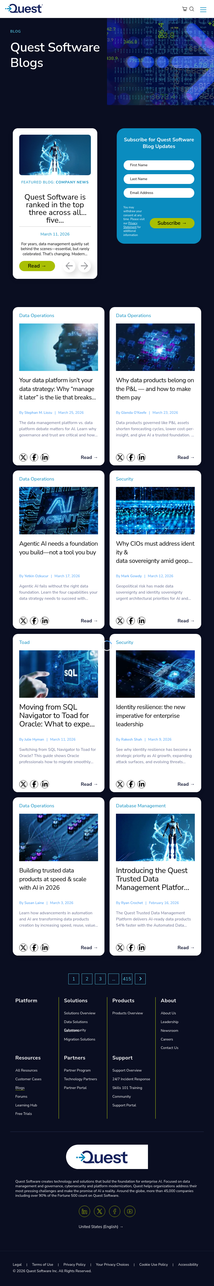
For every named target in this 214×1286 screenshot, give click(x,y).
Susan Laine (34, 903)
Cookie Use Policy (153, 1266)
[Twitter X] (99, 1213)
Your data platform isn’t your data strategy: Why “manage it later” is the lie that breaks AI (56, 389)
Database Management (142, 806)
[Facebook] (114, 1213)
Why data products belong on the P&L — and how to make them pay (155, 388)
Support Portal (124, 1106)
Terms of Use (42, 1266)
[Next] (84, 266)
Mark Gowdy (131, 576)
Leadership (169, 1023)
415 (127, 980)
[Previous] (69, 266)
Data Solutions (76, 1023)
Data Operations (38, 315)
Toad (24, 643)
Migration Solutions (79, 1040)
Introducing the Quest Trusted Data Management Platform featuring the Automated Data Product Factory (153, 880)
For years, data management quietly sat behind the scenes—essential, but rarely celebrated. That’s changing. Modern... (55, 251)
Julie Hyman (34, 740)
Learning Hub (26, 1106)
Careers (167, 1040)
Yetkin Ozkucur (36, 576)
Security (125, 479)
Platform (26, 1002)
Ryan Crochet (132, 903)
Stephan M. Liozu (38, 412)
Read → (37, 265)
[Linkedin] (84, 1213)
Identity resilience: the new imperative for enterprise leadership (150, 716)
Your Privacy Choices (112, 1266)
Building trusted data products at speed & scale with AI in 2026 (52, 880)
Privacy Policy (74, 1266)
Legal (17, 1266)
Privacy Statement (130, 225)
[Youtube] (129, 1213)
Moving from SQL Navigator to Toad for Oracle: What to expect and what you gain (57, 716)
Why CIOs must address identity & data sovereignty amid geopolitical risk (155, 552)
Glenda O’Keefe (133, 412)
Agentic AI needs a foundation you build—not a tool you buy (58, 548)
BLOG (15, 31)
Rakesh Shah (131, 740)
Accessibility (188, 1266)
